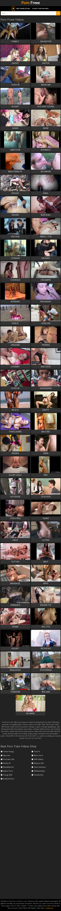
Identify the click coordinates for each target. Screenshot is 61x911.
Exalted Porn (7, 778)
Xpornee (5, 755)
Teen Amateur (38, 767)
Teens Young (7, 751)
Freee (30, 3)
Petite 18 (5, 763)
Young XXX (6, 775)
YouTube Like (7, 759)
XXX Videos (37, 759)
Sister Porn (7, 771)
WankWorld (7, 767)
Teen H (35, 751)
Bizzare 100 (37, 763)
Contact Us (49, 908)
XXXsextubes (38, 771)
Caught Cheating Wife (40, 9)
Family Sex (37, 775)
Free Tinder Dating (23, 9)
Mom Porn (37, 755)
